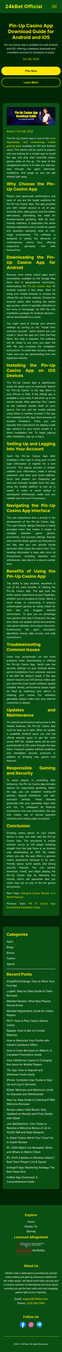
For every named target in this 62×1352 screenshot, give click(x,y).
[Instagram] (31, 1324)
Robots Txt (31, 1226)
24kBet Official (23, 6)
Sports (11, 964)
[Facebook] (23, 1324)
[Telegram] (39, 1324)
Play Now (31, 71)
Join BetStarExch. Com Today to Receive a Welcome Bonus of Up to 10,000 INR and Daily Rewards (28, 1128)
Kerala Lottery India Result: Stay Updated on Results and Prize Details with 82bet (30, 1114)
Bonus (10, 952)
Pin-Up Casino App (39, 286)
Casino (11, 958)
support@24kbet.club (34, 1298)
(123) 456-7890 (35, 1303)
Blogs (10, 947)
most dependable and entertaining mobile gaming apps (31, 142)
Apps (10, 941)
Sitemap (31, 1231)
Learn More (31, 82)
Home (31, 1221)
